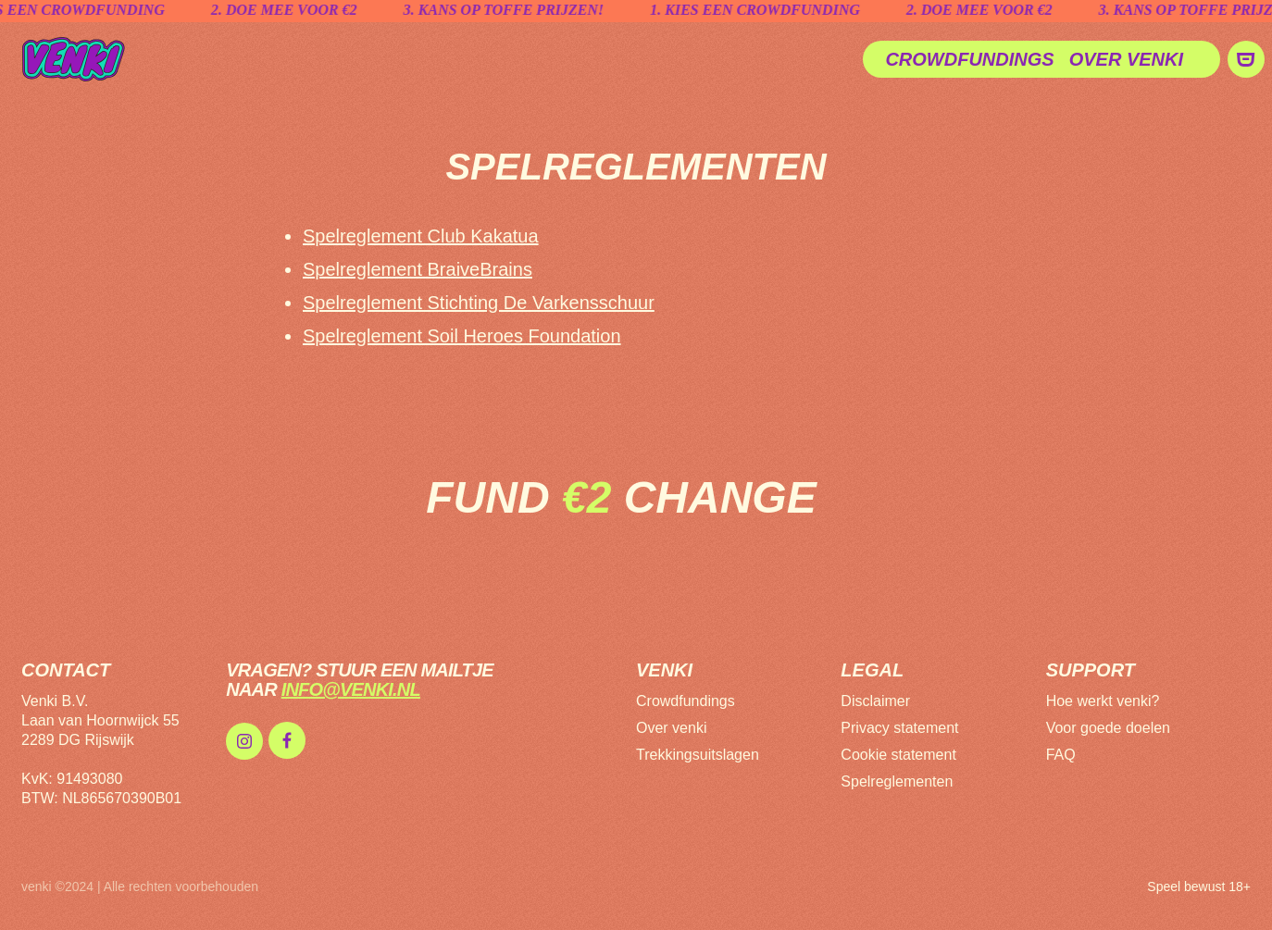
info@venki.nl (350, 689)
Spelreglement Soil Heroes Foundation (462, 336)
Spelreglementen (897, 781)
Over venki (1126, 59)
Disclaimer (875, 701)
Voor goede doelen (1108, 728)
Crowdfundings (969, 59)
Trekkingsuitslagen (697, 755)
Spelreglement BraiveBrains (417, 269)
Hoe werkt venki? (1103, 701)
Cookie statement (898, 755)
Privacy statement (899, 728)
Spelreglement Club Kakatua (421, 236)
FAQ (1061, 755)
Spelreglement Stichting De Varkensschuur (479, 302)
